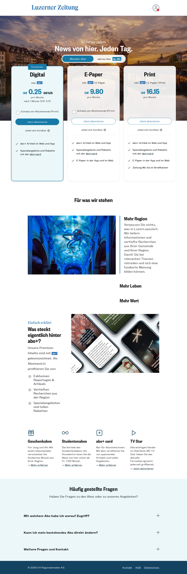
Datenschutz (151, 567)
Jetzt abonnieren (143, 468)
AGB (138, 567)
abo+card (35, 154)
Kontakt (127, 567)
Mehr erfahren (39, 465)
